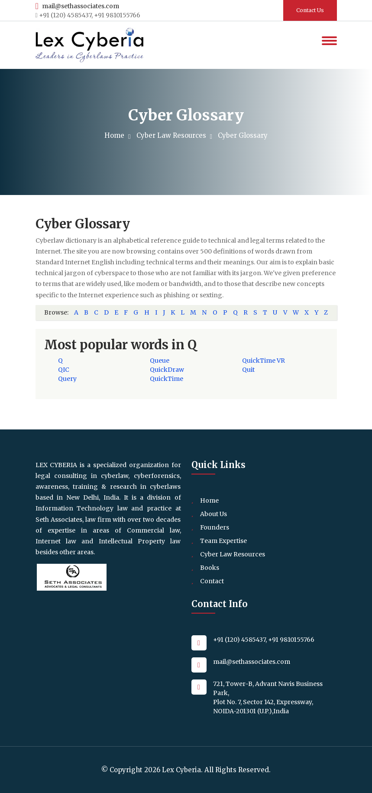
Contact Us (310, 10)
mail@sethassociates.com (77, 6)
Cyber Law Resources (173, 135)
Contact (212, 581)
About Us (213, 514)
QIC (63, 370)
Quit (248, 370)
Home (116, 135)
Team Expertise (223, 541)
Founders (214, 527)
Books (209, 568)
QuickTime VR (263, 360)
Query (67, 379)
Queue (159, 360)
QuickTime (166, 379)
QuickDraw (167, 370)
